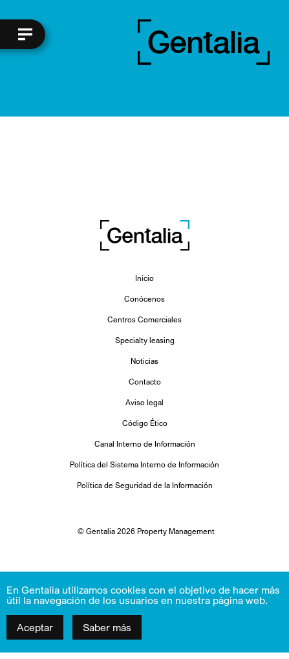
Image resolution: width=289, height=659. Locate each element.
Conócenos (144, 299)
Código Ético (144, 423)
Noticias (144, 361)
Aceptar (35, 627)
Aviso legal (144, 402)
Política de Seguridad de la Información (145, 485)
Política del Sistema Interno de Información (144, 464)
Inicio (144, 278)
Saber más (107, 627)
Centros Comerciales (144, 319)
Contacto (145, 381)
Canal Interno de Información (144, 444)
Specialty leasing (145, 340)
